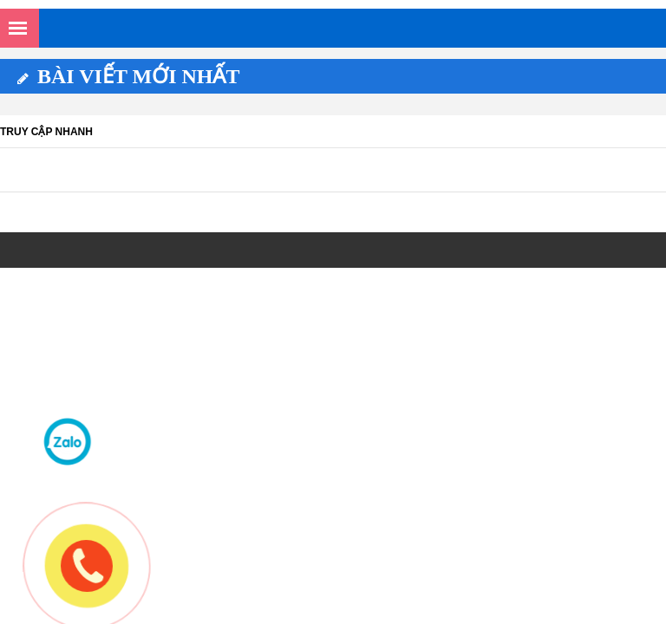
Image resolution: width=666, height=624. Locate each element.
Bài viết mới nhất (128, 76)
